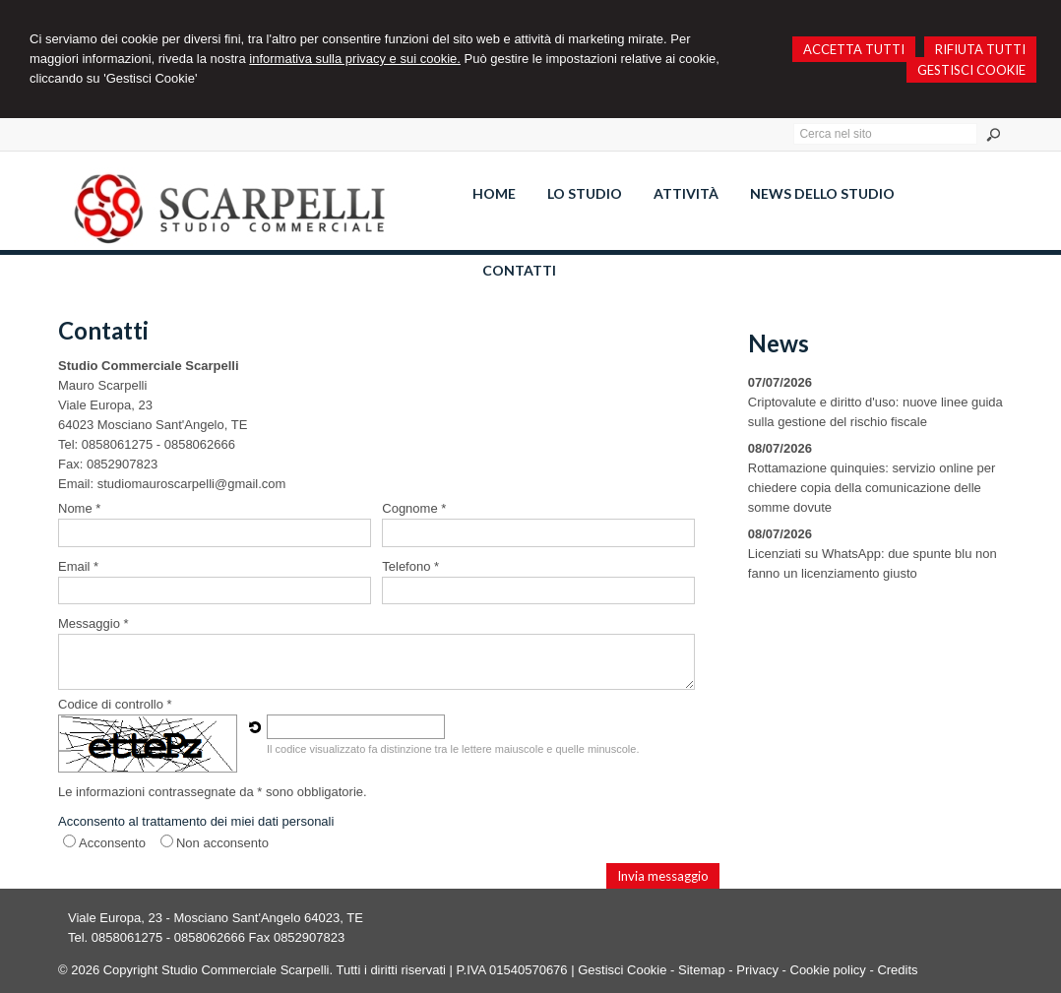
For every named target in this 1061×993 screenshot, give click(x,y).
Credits (897, 969)
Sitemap (701, 969)
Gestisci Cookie (622, 969)
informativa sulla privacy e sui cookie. (355, 58)
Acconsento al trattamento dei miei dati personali (196, 821)
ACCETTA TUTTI (854, 49)
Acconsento (112, 843)
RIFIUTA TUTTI (980, 49)
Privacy (757, 969)
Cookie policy (828, 969)
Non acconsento (222, 843)
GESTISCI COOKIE (971, 70)
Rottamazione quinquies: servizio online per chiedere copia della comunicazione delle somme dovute (871, 488)
